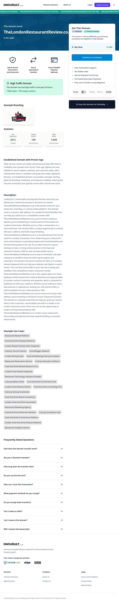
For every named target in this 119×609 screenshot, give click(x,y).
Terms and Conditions (89, 577)
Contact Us (46, 581)
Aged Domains (9, 581)
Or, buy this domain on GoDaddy (92, 104)
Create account (102, 5)
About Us (67, 5)
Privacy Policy (86, 581)
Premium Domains (50, 5)
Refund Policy (86, 585)
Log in (90, 5)
